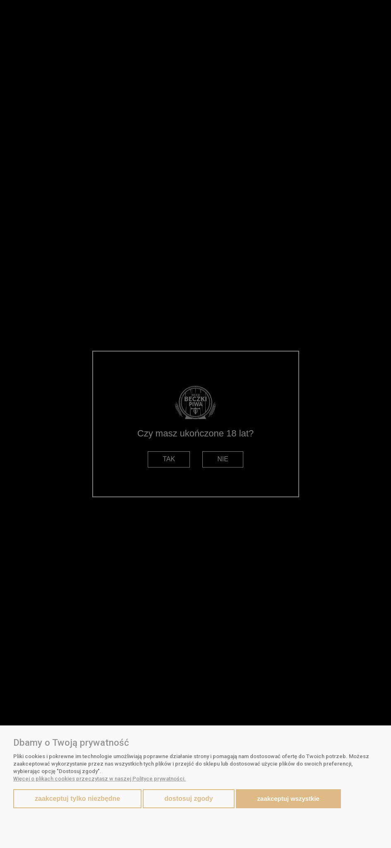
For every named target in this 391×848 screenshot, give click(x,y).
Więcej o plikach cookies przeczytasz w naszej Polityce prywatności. (99, 779)
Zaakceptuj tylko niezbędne (77, 798)
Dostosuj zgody (188, 798)
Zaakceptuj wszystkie (288, 798)
